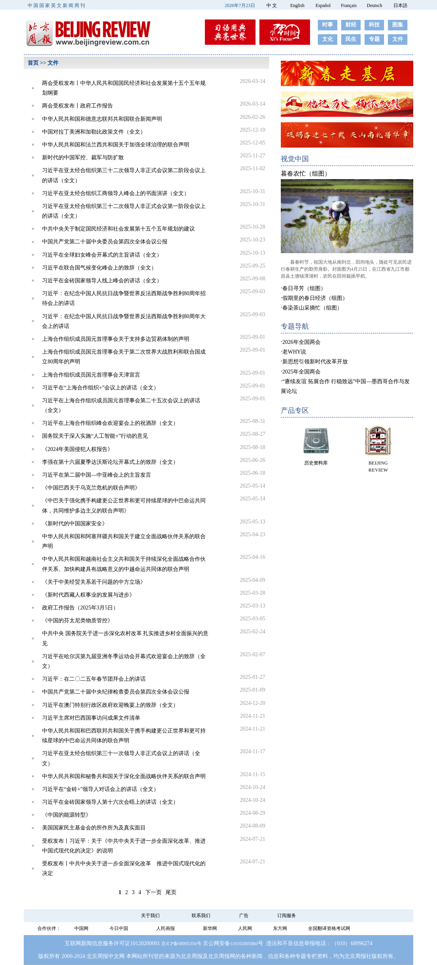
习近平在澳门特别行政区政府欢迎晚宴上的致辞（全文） (110, 705)
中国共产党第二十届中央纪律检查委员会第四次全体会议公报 (115, 692)
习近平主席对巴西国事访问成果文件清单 (91, 718)
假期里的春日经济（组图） (315, 298)
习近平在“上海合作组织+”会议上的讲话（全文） (100, 388)
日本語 (400, 5)
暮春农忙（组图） (306, 173)
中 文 (271, 5)
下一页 (153, 892)
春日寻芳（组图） (304, 288)
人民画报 (165, 928)
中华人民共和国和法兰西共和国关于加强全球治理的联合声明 (115, 145)
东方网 (280, 928)
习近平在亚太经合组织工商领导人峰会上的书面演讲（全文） (115, 193)
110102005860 (244, 943)
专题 (374, 39)
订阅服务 (286, 915)
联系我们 (201, 915)
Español (323, 5)
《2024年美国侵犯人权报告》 (77, 449)
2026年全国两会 (301, 342)
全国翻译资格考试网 (329, 928)
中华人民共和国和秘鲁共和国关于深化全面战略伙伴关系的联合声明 (124, 776)
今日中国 (118, 928)
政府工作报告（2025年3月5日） (80, 608)
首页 (33, 63)
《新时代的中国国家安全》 (74, 524)
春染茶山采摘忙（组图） (312, 308)
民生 (350, 39)
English (297, 5)
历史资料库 (316, 463)
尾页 (171, 892)
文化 (327, 39)
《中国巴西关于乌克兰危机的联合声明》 (91, 488)
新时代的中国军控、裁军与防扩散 (83, 157)
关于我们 (150, 915)
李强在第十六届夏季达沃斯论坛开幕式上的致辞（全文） (110, 462)
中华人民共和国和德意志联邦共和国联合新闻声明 (102, 119)
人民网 (245, 928)
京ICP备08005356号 (181, 943)
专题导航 (295, 326)
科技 (374, 25)
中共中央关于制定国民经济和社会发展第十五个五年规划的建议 (118, 229)
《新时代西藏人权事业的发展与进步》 (88, 595)
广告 (243, 915)
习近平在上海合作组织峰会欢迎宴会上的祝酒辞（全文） (110, 423)
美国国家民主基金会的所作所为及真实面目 (94, 828)
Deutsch (374, 5)
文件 (397, 39)
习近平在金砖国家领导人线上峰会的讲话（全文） (102, 281)
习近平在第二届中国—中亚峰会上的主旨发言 (96, 475)
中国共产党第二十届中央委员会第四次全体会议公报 (104, 242)
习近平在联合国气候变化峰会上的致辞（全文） (99, 268)
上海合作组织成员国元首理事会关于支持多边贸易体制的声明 (115, 339)
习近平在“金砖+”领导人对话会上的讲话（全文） (100, 789)
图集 (397, 25)
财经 (350, 25)
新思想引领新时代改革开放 (315, 362)
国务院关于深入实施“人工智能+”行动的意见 (95, 436)
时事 (327, 25)
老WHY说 (294, 352)
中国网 (81, 928)
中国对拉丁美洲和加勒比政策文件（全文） (94, 132)
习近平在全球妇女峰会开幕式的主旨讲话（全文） (102, 255)
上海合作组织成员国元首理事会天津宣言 (91, 375)
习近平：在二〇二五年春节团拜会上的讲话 (94, 679)
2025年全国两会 (301, 372)
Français (349, 5)
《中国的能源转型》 (66, 815)
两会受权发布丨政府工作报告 (77, 106)
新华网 (210, 928)
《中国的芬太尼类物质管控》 (77, 620)
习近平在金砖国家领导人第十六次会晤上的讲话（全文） (110, 802)
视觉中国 (295, 159)
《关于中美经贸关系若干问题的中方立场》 (94, 582)
